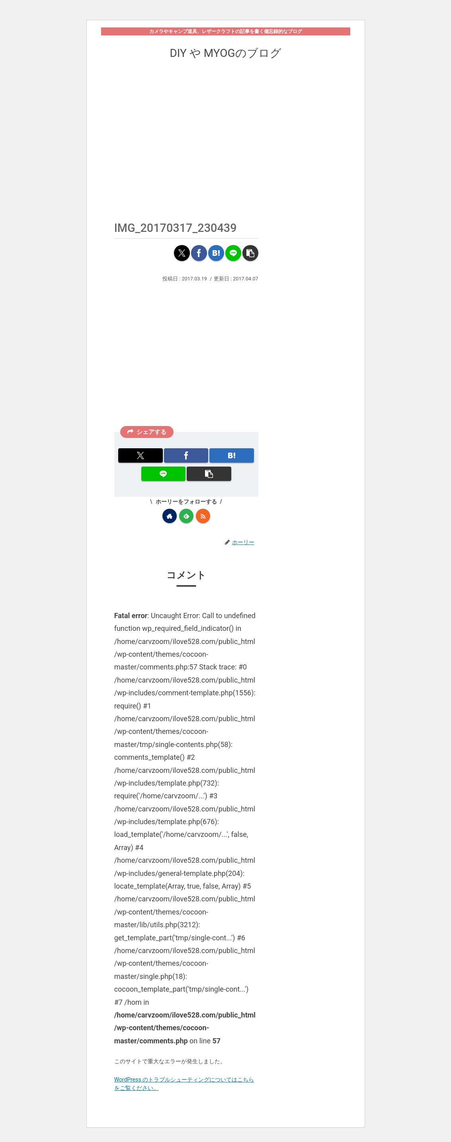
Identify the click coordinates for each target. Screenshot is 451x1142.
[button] (250, 253)
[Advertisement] (225, 135)
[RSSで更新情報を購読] (203, 516)
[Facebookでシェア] (199, 253)
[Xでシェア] (182, 253)
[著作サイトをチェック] (169, 516)
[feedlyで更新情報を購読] (186, 516)
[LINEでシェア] (233, 253)
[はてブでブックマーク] (216, 253)
